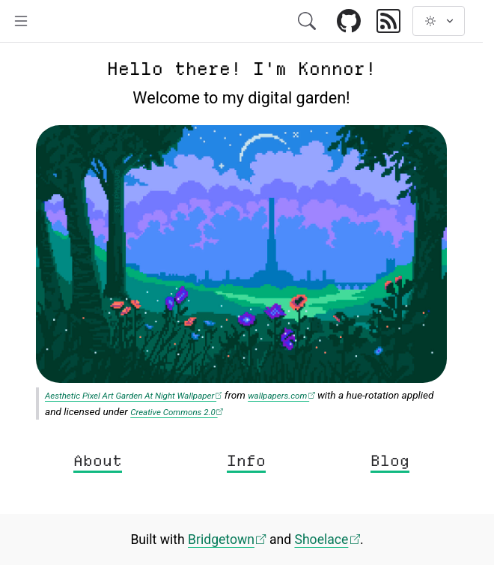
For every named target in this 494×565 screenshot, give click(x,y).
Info (246, 460)
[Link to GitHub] (349, 22)
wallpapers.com (281, 395)
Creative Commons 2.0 (176, 412)
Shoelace (327, 540)
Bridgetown (227, 540)
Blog (389, 460)
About (97, 460)
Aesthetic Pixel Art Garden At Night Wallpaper (133, 395)
